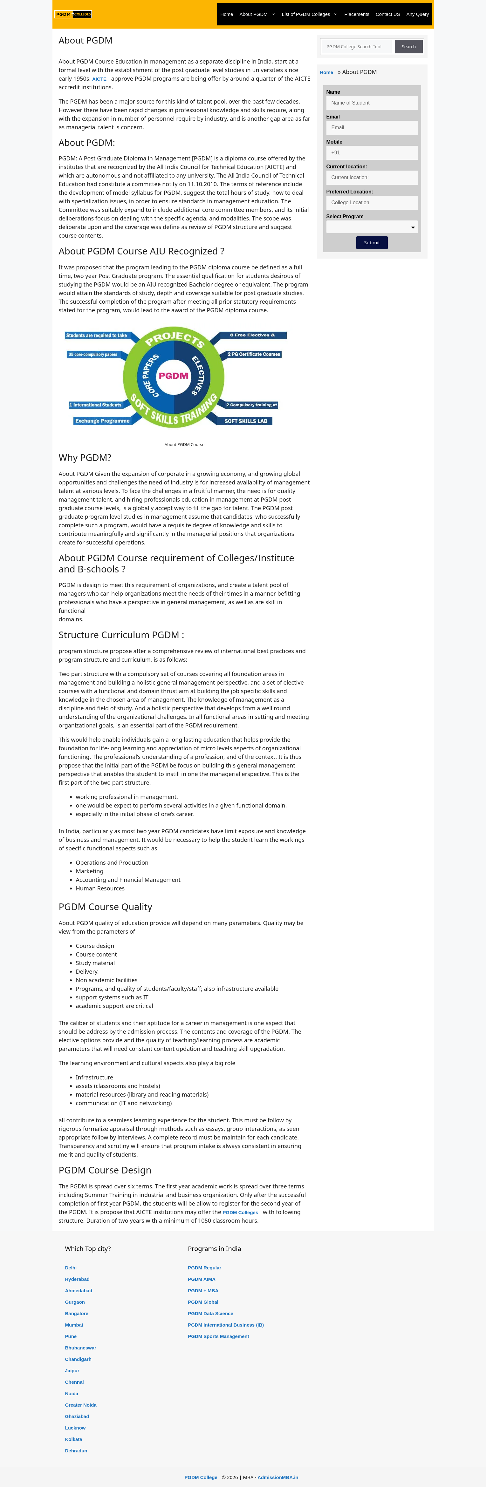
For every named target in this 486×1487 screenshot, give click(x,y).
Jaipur (72, 1370)
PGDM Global (203, 1302)
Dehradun (76, 1450)
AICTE (99, 79)
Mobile (334, 142)
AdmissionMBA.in (277, 1477)
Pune (71, 1336)
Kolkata (73, 1439)
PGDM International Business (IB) (226, 1325)
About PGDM (258, 14)
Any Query (418, 14)
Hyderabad (77, 1279)
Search (409, 47)
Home (226, 14)
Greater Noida (81, 1405)
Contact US (388, 14)
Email (333, 116)
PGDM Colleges (240, 1212)
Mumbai (74, 1325)
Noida (72, 1393)
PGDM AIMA (202, 1279)
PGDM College (201, 1477)
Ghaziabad (77, 1416)
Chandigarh (78, 1359)
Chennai (74, 1382)
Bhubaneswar (80, 1347)
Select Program (345, 216)
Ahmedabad (78, 1290)
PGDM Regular (204, 1267)
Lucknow (75, 1427)
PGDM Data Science (210, 1313)
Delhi (71, 1267)
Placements (357, 14)
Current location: (346, 166)
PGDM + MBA (203, 1290)
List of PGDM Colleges (311, 14)
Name (333, 92)
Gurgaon (75, 1302)
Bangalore (76, 1313)
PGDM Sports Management (218, 1336)
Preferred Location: (349, 191)
